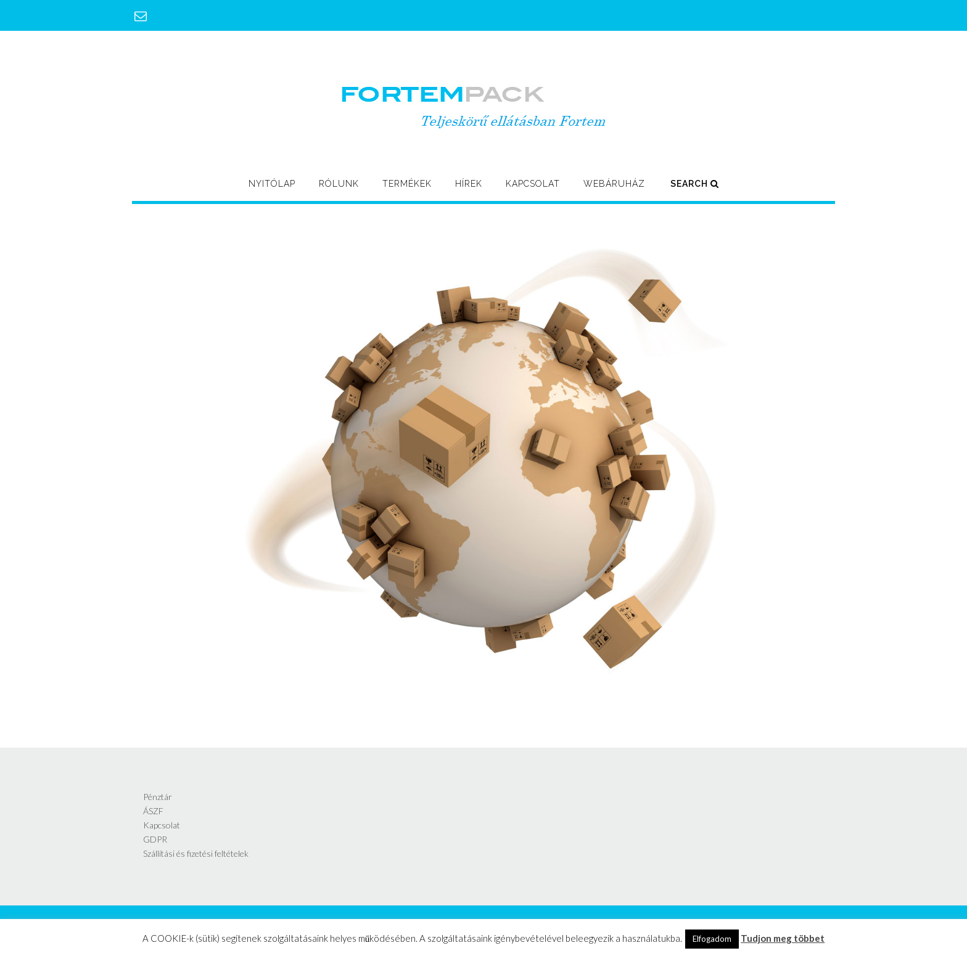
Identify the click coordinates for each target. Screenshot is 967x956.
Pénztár (157, 796)
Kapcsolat (533, 184)
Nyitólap (272, 184)
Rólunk (339, 184)
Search (694, 184)
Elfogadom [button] (712, 939)
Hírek (468, 184)
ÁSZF (153, 811)
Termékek (407, 184)
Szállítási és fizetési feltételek (196, 853)
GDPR (155, 839)
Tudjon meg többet (783, 938)
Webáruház (614, 184)
